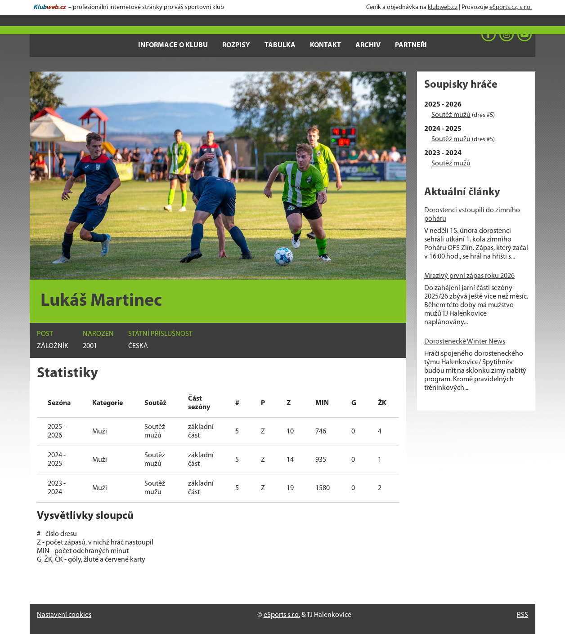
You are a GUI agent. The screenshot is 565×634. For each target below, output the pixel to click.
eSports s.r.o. (282, 615)
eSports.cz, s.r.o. (510, 7)
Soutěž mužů (451, 115)
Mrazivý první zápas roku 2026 (469, 276)
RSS (522, 615)
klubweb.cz (442, 7)
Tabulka (280, 45)
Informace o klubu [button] (173, 45)
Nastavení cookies (64, 615)
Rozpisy (236, 45)
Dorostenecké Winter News (464, 341)
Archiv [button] (368, 45)
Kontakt (325, 45)
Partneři (411, 45)
